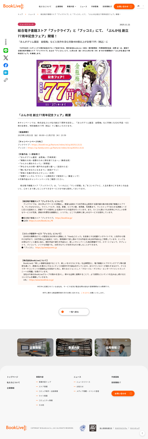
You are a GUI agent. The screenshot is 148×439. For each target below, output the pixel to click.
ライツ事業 (43, 396)
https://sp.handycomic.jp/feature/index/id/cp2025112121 (56, 147)
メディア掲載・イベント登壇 (88, 391)
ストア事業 (43, 386)
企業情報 (59, 6)
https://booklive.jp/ (63, 217)
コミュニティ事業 (46, 400)
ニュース (83, 6)
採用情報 (106, 6)
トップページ (12, 376)
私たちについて (45, 6)
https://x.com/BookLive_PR (41, 220)
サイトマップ (135, 428)
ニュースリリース (27, 24)
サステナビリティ (121, 428)
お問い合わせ (124, 6)
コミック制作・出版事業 (48, 391)
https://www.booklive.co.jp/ (41, 279)
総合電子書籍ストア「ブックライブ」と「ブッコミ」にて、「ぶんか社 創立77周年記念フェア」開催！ (81, 14)
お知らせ (80, 386)
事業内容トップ (45, 382)
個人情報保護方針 (106, 428)
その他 (41, 405)
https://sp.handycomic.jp (46, 247)
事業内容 (39, 376)
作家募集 (94, 6)
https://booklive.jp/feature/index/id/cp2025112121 (57, 144)
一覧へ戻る (70, 311)
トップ (20, 14)
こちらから (85, 293)
